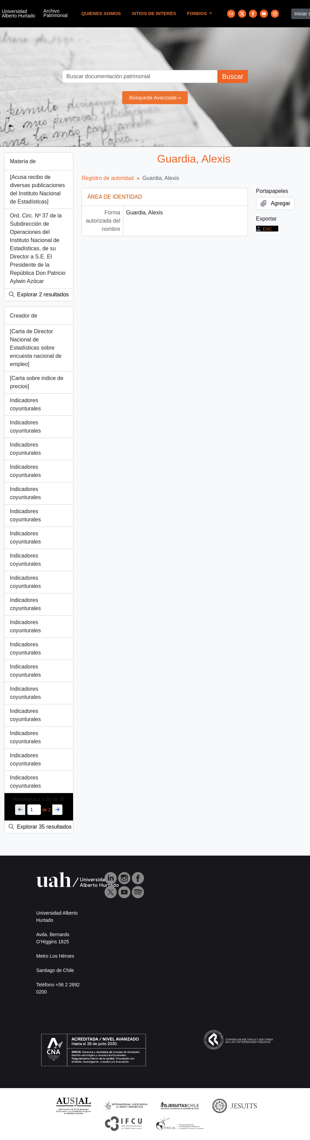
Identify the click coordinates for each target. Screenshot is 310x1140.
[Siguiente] (57, 809)
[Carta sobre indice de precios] (37, 382)
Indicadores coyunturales (25, 404)
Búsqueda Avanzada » (155, 97)
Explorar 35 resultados (40, 827)
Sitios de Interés (154, 13)
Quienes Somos (101, 13)
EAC (264, 228)
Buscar (232, 76)
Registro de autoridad (108, 178)
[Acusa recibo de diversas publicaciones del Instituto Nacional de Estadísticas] (37, 189)
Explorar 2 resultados (39, 294)
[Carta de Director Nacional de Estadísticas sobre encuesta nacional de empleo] (35, 347)
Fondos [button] (197, 13)
